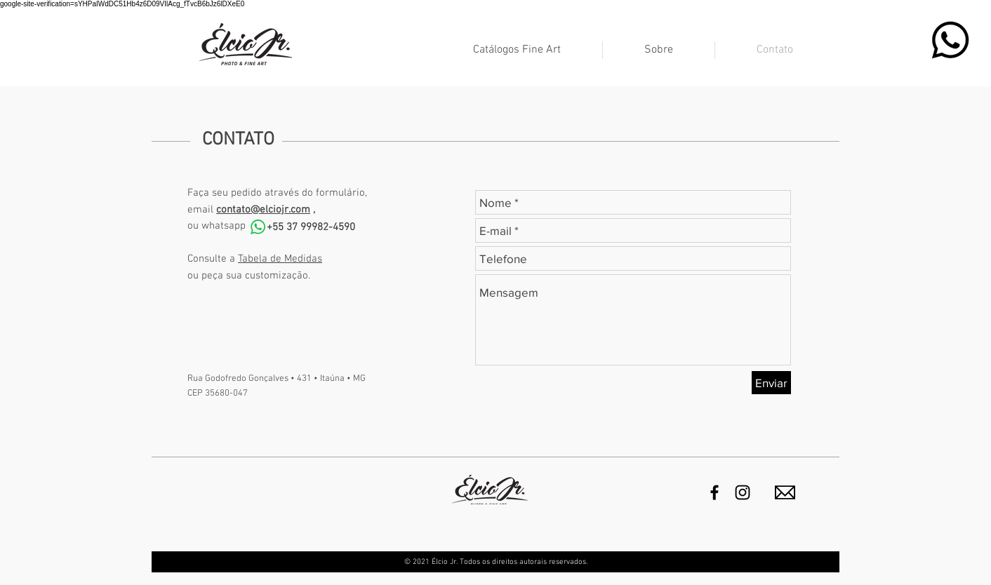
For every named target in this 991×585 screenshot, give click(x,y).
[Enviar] (771, 382)
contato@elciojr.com (263, 209)
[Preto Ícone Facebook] (714, 492)
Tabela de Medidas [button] (280, 259)
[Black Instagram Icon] (742, 492)
